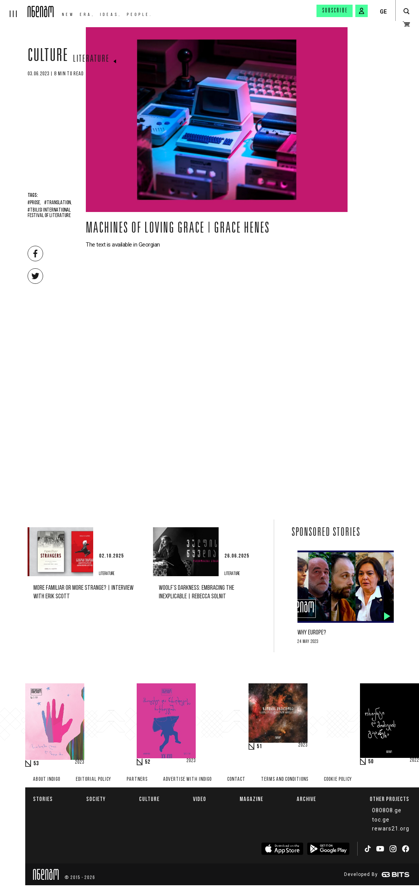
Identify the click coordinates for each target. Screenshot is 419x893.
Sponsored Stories (326, 533)
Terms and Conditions (284, 779)
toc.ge (380, 820)
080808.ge (387, 810)
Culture (48, 57)
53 (36, 764)
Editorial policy (93, 779)
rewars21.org (390, 828)
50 (371, 762)
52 (147, 762)
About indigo (46, 779)
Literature (91, 59)
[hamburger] (14, 8)
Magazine (251, 799)
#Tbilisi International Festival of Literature (49, 213)
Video (199, 799)
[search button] (406, 11)
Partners (137, 779)
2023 (79, 762)
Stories (43, 799)
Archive (306, 799)
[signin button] (361, 11)
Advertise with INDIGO (187, 779)
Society (96, 799)
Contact (236, 779)
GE (383, 12)
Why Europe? (311, 632)
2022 (414, 760)
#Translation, (58, 203)
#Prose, (34, 203)
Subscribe (335, 11)
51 (259, 747)
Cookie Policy (338, 779)
